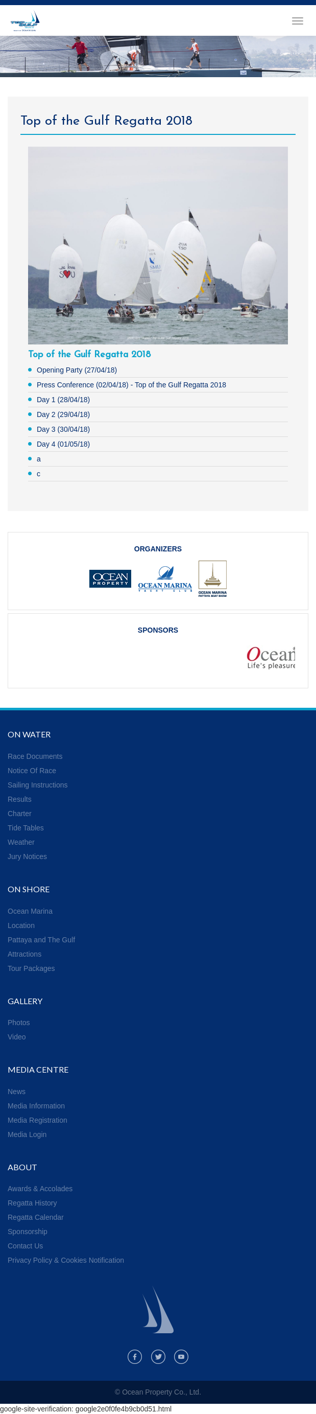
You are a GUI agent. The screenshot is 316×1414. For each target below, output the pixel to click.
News (17, 1091)
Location (21, 925)
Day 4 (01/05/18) (63, 444)
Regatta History (32, 1203)
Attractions (24, 954)
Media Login (27, 1134)
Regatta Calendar (36, 1217)
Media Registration (37, 1120)
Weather (21, 842)
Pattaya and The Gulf (41, 940)
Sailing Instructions (38, 785)
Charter (20, 813)
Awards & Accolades (40, 1189)
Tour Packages (31, 968)
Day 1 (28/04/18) (63, 400)
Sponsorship (27, 1231)
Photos (19, 1022)
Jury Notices (27, 856)
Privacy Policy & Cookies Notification (66, 1260)
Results (20, 799)
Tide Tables (26, 828)
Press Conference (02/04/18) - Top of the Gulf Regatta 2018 (131, 385)
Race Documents (35, 756)
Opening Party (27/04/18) (77, 370)
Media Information (36, 1106)
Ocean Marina (30, 911)
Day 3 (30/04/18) (63, 429)
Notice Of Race (32, 771)
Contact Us (25, 1246)
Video (17, 1037)
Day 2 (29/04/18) (63, 414)
